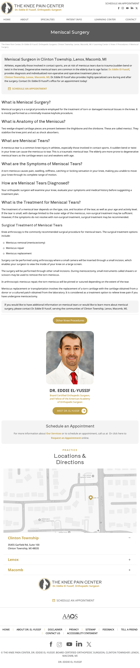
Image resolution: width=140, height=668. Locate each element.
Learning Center (101, 44)
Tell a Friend (129, 629)
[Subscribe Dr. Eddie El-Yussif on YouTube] (127, 8)
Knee (113, 44)
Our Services (53, 433)
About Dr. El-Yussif (29, 629)
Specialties (48, 19)
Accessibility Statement (82, 633)
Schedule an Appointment (122, 3)
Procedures (123, 44)
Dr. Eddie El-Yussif (119, 69)
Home (6, 19)
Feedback (108, 629)
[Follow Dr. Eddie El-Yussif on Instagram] (122, 8)
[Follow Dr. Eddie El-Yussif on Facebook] (118, 8)
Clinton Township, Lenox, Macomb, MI (26, 77)
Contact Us (53, 633)
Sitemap (91, 629)
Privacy (74, 629)
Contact (131, 19)
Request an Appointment (66, 438)
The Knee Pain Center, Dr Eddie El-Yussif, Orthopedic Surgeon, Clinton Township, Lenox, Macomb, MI (46, 44)
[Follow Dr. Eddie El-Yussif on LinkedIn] (132, 8)
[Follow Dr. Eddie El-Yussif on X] (136, 8)
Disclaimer (55, 629)
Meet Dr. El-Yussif (68, 410)
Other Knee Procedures (70, 320)
